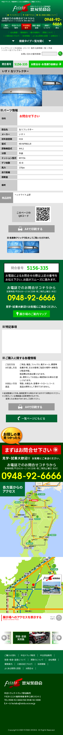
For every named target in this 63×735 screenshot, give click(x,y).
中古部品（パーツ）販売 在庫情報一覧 (30, 48)
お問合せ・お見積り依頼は (44, 64)
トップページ (6, 48)
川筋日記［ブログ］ (25, 664)
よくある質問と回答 (12, 668)
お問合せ (29, 668)
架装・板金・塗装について (15, 660)
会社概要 (52, 660)
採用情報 (41, 664)
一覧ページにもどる (31, 418)
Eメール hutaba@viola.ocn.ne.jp (19, 703)
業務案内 (8, 664)
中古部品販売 (46, 655)
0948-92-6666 (53, 19)
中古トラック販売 (28, 655)
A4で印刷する (30, 229)
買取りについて (37, 660)
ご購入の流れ (10, 655)
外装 (50, 48)
